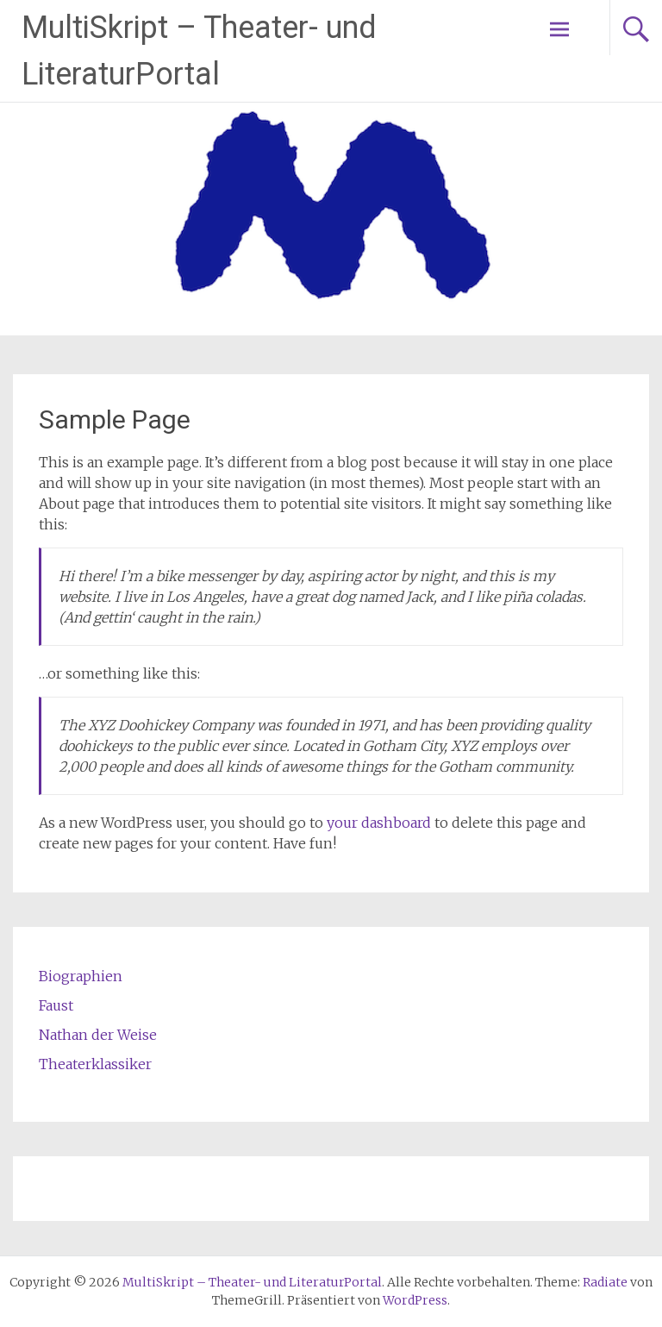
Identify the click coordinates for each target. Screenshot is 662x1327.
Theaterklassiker (95, 1064)
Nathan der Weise (98, 1034)
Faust (56, 1005)
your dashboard (379, 822)
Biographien (80, 976)
